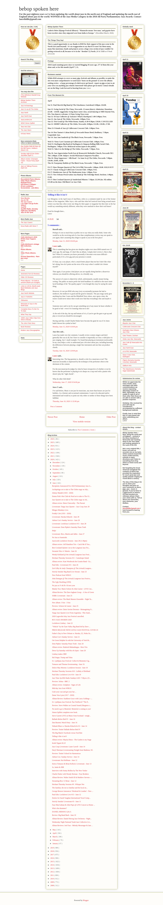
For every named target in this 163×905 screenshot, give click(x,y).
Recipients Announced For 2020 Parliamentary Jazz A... (72, 486)
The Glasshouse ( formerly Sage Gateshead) (132, 370)
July (54, 480)
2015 (52, 861)
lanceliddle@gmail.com (131, 508)
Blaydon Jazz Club (129, 323)
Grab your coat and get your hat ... (64, 692)
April (54, 833)
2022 (52, 453)
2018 (52, 851)
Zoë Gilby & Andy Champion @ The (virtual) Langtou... (72, 568)
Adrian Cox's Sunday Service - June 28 (66, 520)
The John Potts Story (28, 323)
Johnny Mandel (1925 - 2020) (62, 493)
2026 (52, 439)
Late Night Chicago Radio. (29, 203)
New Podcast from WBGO (61, 575)
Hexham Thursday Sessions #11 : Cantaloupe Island (70, 558)
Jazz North (24, 112)
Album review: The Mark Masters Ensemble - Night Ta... (72, 599)
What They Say (26, 314)
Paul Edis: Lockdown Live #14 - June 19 (66, 675)
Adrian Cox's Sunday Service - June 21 (66, 637)
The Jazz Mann (26, 130)
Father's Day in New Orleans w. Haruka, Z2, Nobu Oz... (72, 633)
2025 (52, 442)
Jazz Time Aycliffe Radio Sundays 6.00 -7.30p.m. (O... (71, 678)
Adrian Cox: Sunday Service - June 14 (65, 757)
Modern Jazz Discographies (30, 330)
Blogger (85, 900)
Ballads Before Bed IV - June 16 (63, 719)
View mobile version (81, 421)
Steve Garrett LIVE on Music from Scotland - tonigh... (71, 716)
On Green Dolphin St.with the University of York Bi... (71, 640)
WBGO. (23, 205)
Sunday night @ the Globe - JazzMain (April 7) (30, 154)
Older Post (111, 417)
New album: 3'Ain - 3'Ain (61, 603)
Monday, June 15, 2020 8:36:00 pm (65, 241)
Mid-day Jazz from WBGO (61, 688)
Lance (55, 246)
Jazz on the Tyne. (27, 212)
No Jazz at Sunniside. (59, 537)
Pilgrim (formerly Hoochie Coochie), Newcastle (131, 361)
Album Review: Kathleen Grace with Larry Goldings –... (72, 699)
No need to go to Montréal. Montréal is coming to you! (71, 709)
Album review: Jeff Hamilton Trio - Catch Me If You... (71, 544)
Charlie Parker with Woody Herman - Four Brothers (70, 774)
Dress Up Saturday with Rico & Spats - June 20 (69, 650)
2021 (52, 456)
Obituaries (24, 300)
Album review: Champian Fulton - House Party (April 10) (30, 160)
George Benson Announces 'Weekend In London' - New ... (72, 791)
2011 (52, 875)
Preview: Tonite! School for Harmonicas (66, 753)
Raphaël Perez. (26, 182)
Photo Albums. (26, 249)
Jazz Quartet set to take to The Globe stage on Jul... (70, 500)
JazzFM (23, 207)
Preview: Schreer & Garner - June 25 (65, 606)
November (56, 466)
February (55, 840)
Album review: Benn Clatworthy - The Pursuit (68, 503)
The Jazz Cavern (27, 222)
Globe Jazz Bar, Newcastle (132, 339)
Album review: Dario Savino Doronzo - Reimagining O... (72, 609)
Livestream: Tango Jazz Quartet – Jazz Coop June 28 (70, 507)
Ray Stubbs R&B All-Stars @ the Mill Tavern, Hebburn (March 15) (31, 148)
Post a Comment (56, 406)
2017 (52, 855)
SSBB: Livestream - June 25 (62, 596)
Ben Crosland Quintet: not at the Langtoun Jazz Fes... (71, 548)
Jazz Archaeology (27, 106)
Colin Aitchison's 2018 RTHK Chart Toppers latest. (29, 239)
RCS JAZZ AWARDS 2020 (62, 620)
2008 (52, 885)
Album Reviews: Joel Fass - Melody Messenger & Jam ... (72, 825)
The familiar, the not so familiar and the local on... (69, 788)
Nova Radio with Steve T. (29, 226)
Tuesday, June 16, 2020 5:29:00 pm (65, 351)
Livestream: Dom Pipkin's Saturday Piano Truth (69, 527)
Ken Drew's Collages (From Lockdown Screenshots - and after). (30, 186)
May (54, 830)
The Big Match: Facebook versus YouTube (67, 733)
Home (82, 417)
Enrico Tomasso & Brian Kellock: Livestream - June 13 (71, 764)
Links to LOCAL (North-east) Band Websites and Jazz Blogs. (30, 288)
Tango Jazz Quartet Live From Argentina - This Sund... (71, 613)
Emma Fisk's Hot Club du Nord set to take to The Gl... (71, 496)
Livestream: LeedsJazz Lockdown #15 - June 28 (69, 524)
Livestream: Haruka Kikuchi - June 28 (65, 517)
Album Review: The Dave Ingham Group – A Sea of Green (73, 592)
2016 (52, 858)
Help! (54, 531)
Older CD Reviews (27, 277)
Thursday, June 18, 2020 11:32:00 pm (66, 401)
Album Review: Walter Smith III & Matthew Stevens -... (72, 777)
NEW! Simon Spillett (28, 123)
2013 (52, 868)
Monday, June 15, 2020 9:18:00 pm (65, 327)
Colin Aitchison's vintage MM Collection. (30, 245)
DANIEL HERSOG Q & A (61, 812)
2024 (52, 446)
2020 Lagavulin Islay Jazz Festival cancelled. (68, 616)
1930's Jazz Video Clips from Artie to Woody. (31, 319)
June (54, 483)
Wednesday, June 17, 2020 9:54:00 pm (66, 382)
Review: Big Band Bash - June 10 (64, 815)
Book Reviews (26, 327)
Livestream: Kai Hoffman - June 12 (64, 760)
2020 (52, 459)
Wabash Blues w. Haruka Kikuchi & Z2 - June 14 (69, 726)
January (55, 843)
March (55, 837)
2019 (52, 848)
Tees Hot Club (26, 127)
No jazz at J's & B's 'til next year (63, 585)
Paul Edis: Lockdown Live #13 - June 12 (66, 795)
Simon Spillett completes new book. (65, 712)
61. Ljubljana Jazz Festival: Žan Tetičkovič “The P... (70, 702)
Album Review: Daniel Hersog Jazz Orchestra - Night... (71, 819)
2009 (52, 882)
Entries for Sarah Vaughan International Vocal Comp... (71, 798)
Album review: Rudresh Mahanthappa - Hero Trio (69, 647)
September (56, 473)
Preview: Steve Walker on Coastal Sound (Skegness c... (71, 705)
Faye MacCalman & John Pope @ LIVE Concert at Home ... (73, 805)
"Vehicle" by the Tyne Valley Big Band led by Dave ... (71, 627)
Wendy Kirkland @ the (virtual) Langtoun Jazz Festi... (71, 555)
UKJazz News (25, 133)
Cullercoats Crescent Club (132, 327)
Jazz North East (26, 116)
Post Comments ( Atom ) (86, 430)
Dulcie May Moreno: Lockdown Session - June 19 (70, 668)
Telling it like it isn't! (59, 736)
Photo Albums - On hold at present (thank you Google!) (30, 281)
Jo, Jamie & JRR (58, 767)
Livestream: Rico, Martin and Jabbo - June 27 (68, 534)
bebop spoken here (39, 9)
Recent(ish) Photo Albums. (30, 179)
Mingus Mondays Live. (60, 510)
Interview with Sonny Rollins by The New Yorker (69, 771)
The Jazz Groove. (26, 202)
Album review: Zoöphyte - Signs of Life (66, 685)
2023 (52, 449)
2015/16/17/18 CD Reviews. (30, 274)
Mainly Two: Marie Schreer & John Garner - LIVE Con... (72, 589)
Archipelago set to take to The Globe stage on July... (70, 489)
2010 (52, 879)
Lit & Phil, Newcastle (130, 351)
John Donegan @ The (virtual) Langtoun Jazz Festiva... (71, 578)
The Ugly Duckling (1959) (61, 582)
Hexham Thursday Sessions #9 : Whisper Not (68, 784)
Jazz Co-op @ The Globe (29, 109)
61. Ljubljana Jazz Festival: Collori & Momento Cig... (71, 661)
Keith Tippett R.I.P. (59, 743)
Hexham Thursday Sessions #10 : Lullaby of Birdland (71, 671)
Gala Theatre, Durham (130, 335)
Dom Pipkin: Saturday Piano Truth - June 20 (67, 644)
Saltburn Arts (127, 365)
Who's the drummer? (59, 808)
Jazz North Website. (28, 293)
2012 (52, 872)
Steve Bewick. (25, 198)
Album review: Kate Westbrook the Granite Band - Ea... (72, 561)
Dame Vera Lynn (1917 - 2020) (63, 695)
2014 (52, 865)
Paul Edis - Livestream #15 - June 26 (65, 565)
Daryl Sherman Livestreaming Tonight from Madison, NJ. (72, 750)
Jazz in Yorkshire (26, 297)
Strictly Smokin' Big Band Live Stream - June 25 (69, 572)
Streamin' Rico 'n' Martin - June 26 (64, 551)
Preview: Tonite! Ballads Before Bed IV (66, 729)
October (55, 469)
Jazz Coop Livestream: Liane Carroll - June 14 (68, 747)
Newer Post (53, 417)
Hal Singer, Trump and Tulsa (62, 657)
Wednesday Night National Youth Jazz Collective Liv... (71, 822)
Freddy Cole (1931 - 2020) (61, 513)
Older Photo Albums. (28, 181)
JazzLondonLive (26, 119)
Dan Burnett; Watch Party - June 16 (64, 722)
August (55, 476)
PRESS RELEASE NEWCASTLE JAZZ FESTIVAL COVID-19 (75, 630)
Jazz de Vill (24, 200)
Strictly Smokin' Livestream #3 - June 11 (66, 801)
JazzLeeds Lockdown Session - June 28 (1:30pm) (69, 541)
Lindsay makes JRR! (59, 654)
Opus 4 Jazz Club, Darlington (129, 356)
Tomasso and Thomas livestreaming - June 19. (68, 664)
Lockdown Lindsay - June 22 (62, 623)
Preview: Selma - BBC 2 (60, 681)
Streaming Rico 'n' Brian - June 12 (64, 781)
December (56, 462)
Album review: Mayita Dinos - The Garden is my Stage (71, 740)
